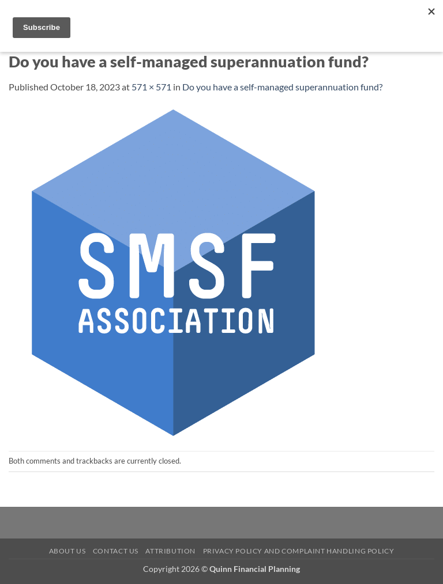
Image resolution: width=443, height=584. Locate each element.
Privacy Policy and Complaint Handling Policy (299, 551)
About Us (67, 551)
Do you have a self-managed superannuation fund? (282, 86)
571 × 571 (151, 86)
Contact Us (115, 551)
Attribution (170, 551)
